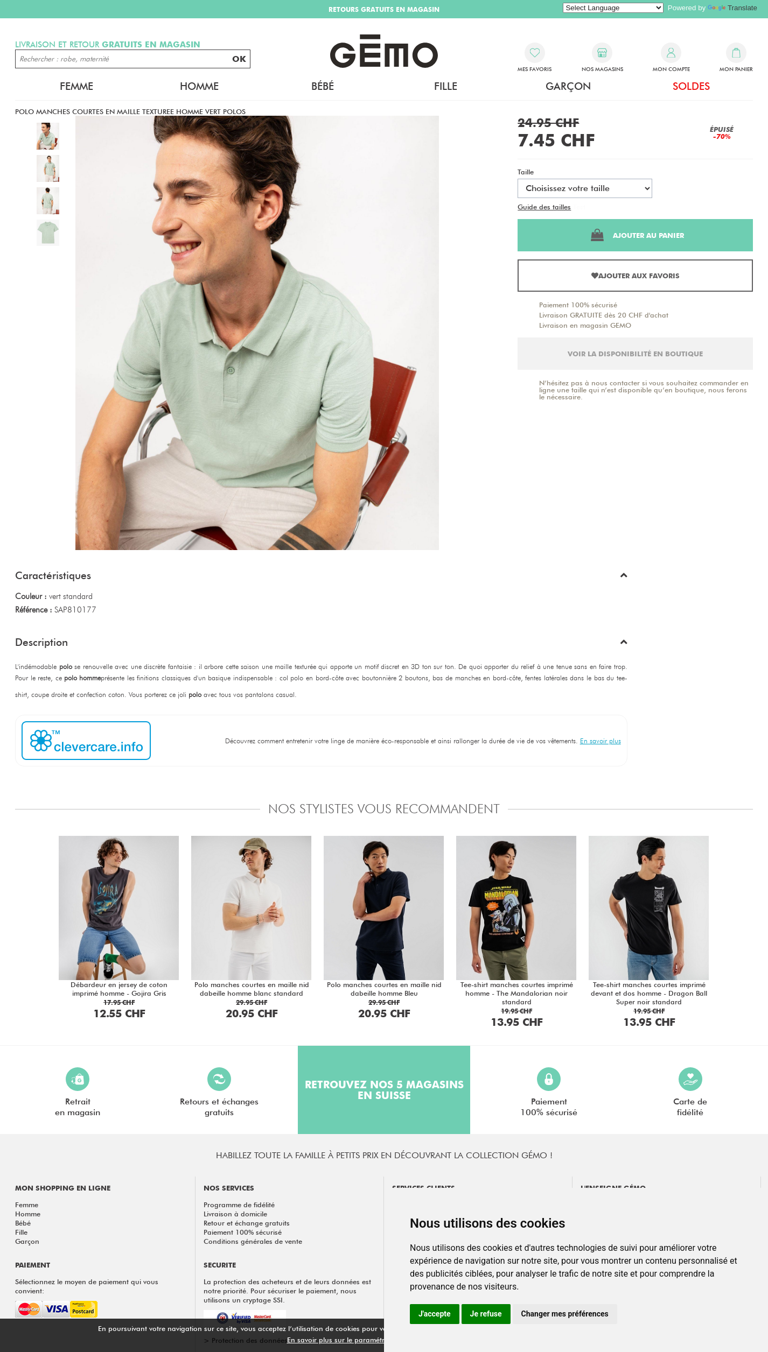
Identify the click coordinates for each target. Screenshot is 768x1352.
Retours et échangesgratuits (219, 1092)
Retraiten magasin (77, 1092)
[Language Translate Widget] (613, 8)
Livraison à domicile (235, 1213)
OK (239, 59)
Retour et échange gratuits (247, 1223)
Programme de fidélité (239, 1204)
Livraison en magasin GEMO (585, 325)
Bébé (322, 86)
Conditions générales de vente (253, 1241)
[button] (321, 578)
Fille (445, 86)
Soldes (691, 86)
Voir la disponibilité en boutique (635, 353)
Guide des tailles (544, 206)
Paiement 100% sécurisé (578, 304)
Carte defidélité (690, 1092)
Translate (732, 8)
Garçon (568, 86)
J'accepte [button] (434, 1313)
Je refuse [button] (486, 1313)
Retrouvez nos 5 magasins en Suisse (384, 1090)
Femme (76, 86)
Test (579, 206)
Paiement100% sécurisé (548, 1092)
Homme (199, 86)
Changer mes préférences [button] (565, 1313)
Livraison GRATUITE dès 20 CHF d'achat (603, 315)
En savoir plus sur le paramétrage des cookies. (363, 1339)
